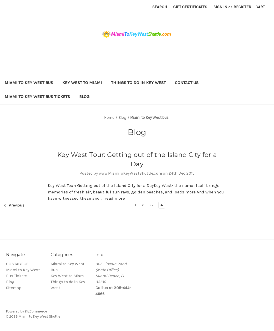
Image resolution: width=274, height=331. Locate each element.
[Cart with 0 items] (260, 7)
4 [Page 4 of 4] (162, 205)
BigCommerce (36, 311)
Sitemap (13, 287)
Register (242, 7)
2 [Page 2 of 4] (143, 205)
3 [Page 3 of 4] (151, 205)
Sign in (220, 7)
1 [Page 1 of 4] (135, 205)
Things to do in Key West (138, 82)
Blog (84, 96)
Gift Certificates (190, 7)
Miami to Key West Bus (29, 82)
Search (159, 7)
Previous (14, 205)
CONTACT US (187, 82)
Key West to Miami (82, 82)
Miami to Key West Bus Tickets (37, 96)
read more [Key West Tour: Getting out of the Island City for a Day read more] (115, 198)
